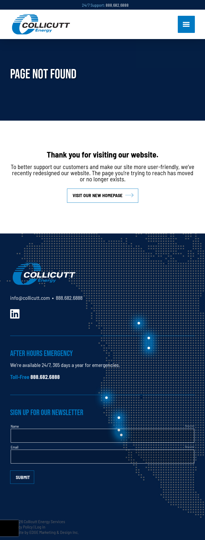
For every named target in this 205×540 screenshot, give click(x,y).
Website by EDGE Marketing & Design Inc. (44, 532)
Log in (40, 526)
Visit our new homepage (98, 195)
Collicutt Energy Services (44, 521)
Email (14, 447)
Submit (23, 477)
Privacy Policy (21, 526)
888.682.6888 (117, 4)
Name (15, 426)
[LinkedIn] (14, 313)
